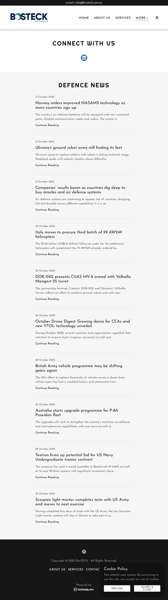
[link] (29, 17)
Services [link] (123, 18)
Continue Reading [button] (47, 125)
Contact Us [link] (96, 569)
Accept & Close (147, 588)
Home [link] (84, 18)
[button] (142, 18)
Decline (117, 588)
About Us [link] (102, 18)
